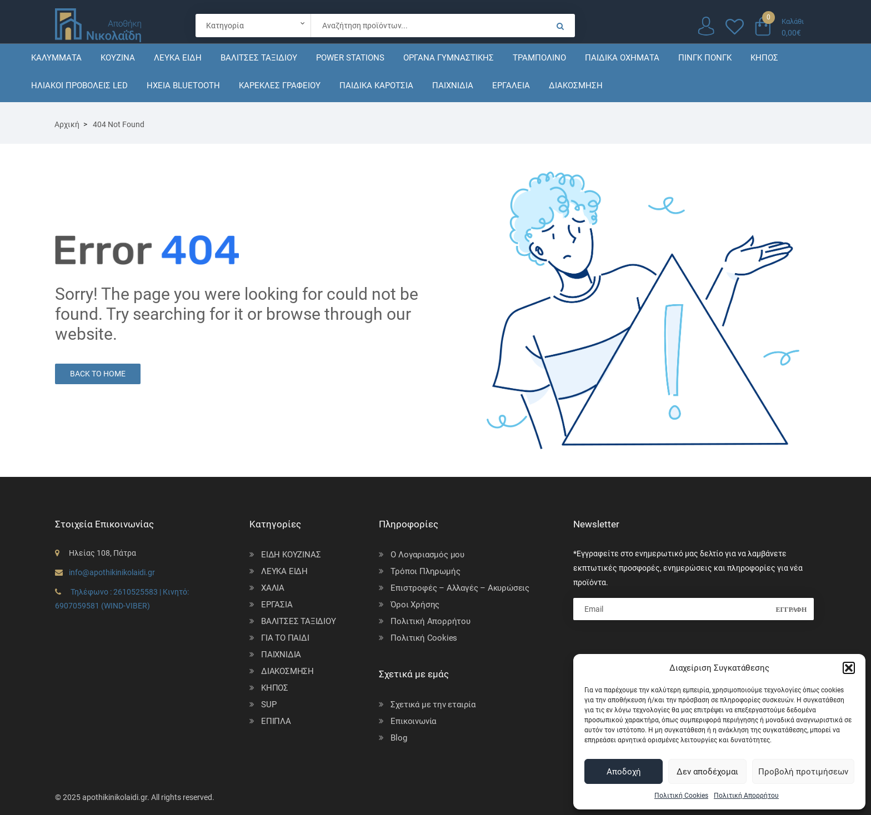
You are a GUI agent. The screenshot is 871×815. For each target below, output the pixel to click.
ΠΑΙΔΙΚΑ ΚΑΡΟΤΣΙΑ (376, 85)
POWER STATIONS (350, 58)
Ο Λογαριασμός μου (427, 555)
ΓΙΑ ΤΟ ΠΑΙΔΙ (285, 638)
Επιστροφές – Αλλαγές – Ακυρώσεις (460, 588)
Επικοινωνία (413, 721)
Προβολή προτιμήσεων (803, 772)
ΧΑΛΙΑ (272, 588)
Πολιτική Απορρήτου (746, 795)
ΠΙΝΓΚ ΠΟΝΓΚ (705, 58)
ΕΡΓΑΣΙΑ (277, 605)
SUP (268, 705)
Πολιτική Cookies (681, 795)
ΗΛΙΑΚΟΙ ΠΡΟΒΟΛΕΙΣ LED (79, 85)
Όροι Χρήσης (415, 605)
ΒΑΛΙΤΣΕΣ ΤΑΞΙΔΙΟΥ (259, 58)
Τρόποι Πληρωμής (425, 571)
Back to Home (98, 373)
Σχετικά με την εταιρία (433, 705)
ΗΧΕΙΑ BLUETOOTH (183, 85)
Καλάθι (793, 21)
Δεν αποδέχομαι (707, 772)
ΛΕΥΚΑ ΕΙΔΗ (178, 58)
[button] (848, 667)
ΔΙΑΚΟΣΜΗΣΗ (576, 85)
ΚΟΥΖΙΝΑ (118, 58)
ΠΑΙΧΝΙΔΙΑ (452, 85)
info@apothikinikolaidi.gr (112, 572)
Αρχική (66, 124)
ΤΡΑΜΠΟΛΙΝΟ (539, 58)
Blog (399, 738)
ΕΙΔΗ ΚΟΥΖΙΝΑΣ (291, 555)
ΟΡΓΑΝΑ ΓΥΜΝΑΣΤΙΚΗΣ (448, 58)
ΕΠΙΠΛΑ (276, 721)
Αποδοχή (624, 772)
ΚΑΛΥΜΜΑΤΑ (56, 58)
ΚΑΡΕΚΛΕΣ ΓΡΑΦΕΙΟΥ (280, 85)
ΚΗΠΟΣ (764, 58)
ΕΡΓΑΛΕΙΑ (511, 85)
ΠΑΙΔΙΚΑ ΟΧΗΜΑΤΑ (622, 58)
